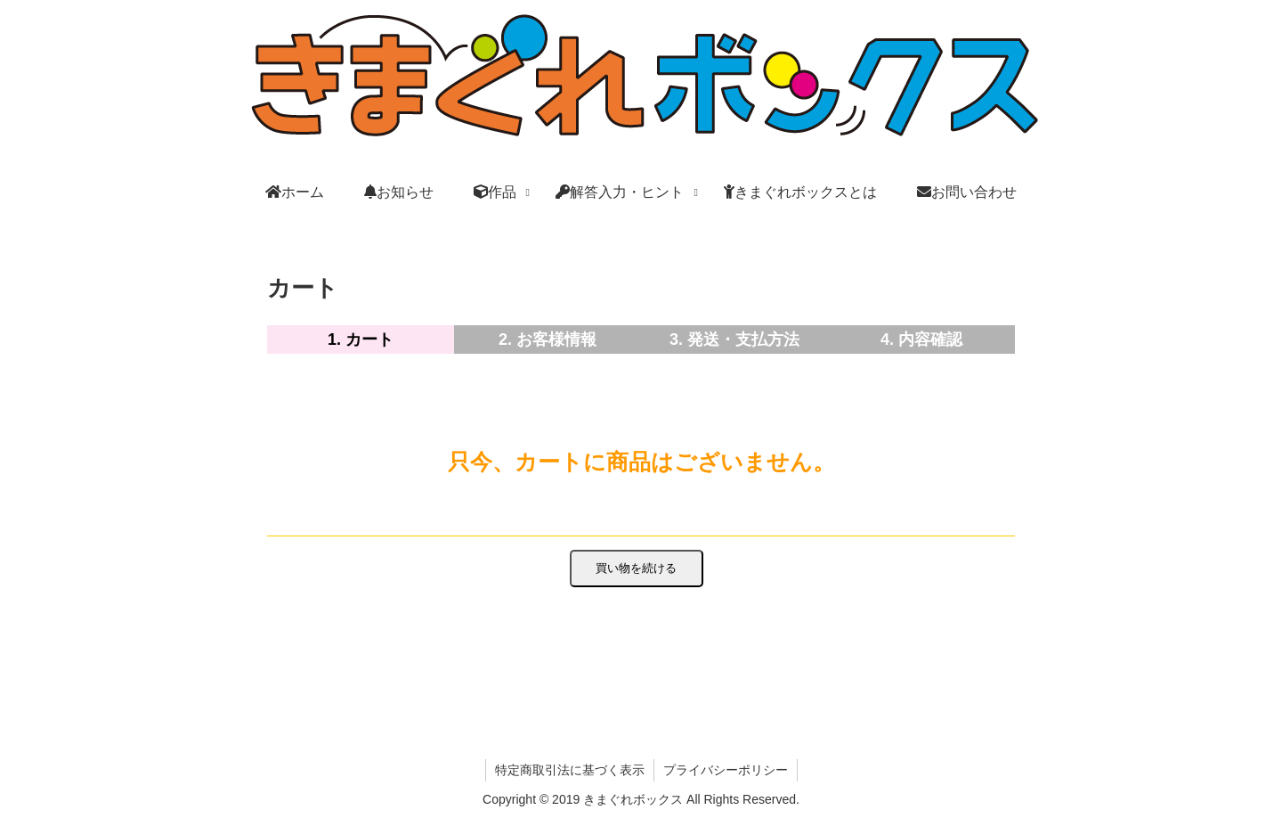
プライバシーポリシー (725, 770)
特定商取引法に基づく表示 (570, 770)
